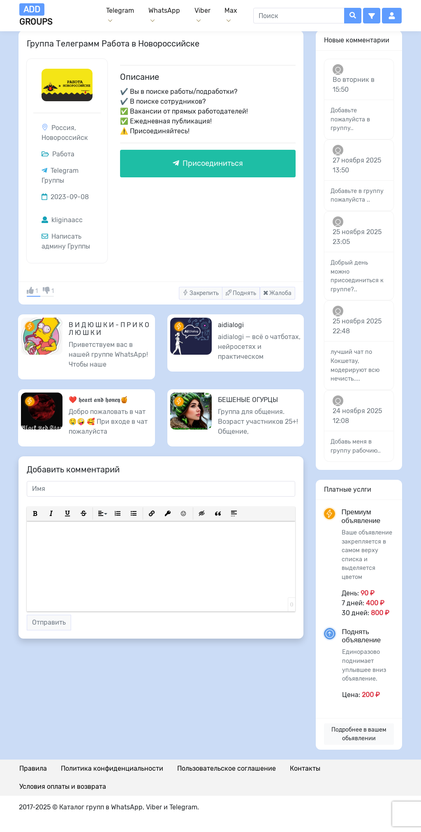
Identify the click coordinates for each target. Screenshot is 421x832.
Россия (62, 128)
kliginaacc (62, 220)
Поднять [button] (241, 293)
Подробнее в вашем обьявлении (358, 734)
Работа (58, 154)
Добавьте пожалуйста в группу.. (350, 119)
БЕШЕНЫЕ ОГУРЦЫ (248, 400)
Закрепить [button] (201, 293)
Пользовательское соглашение (226, 768)
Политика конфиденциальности (112, 768)
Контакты (305, 768)
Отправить (49, 622)
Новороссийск (65, 138)
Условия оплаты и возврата (62, 786)
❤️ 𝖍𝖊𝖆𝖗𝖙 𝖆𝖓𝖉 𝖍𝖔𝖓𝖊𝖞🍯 (98, 400)
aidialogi (231, 325)
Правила (33, 768)
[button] (371, 15)
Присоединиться (208, 163)
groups (35, 15)
